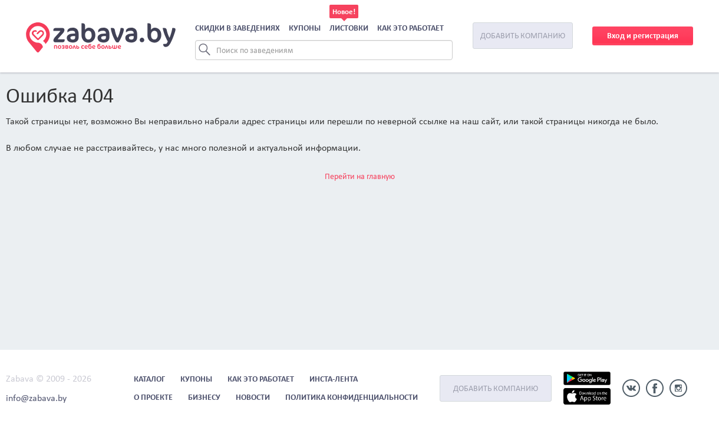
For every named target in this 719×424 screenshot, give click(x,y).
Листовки (348, 28)
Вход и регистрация (642, 36)
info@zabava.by (36, 397)
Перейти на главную (360, 176)
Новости (253, 397)
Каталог (149, 379)
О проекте (153, 397)
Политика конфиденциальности (351, 397)
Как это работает (410, 28)
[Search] (324, 50)
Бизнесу (204, 397)
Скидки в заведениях (237, 28)
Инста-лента (333, 379)
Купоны (305, 28)
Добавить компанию (522, 36)
